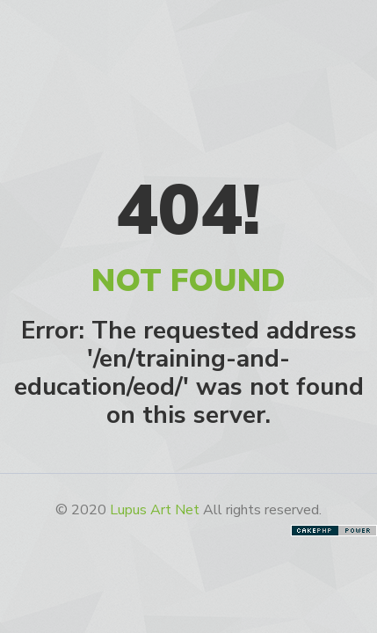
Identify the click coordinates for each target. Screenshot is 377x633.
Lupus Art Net (154, 510)
